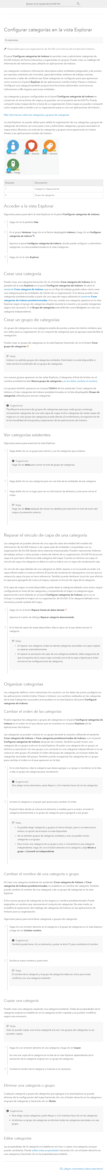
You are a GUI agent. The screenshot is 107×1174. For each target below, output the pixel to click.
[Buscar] (78, 3)
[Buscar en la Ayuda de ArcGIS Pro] (51, 3)
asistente (23, 289)
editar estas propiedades (45, 1150)
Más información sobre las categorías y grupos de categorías (36, 114)
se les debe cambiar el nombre (80, 380)
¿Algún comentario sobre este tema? (83, 1168)
